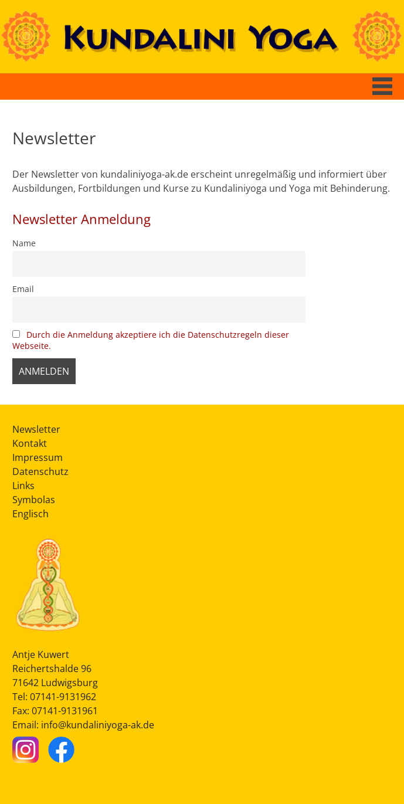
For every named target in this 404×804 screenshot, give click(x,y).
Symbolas (33, 499)
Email (23, 288)
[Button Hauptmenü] (382, 86)
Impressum (37, 457)
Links (23, 485)
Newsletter (36, 429)
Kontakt (29, 443)
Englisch (30, 513)
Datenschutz (40, 471)
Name (24, 243)
